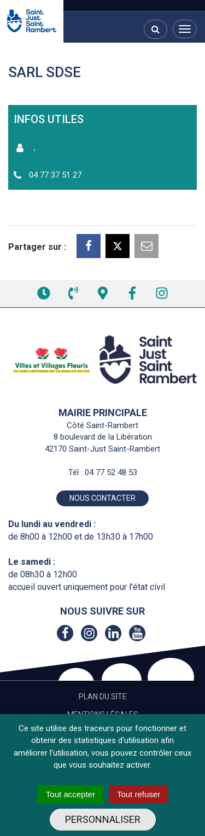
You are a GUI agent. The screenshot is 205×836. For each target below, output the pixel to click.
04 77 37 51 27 (55, 175)
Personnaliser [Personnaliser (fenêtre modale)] (102, 819)
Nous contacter (102, 498)
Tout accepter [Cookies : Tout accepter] (70, 794)
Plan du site (103, 696)
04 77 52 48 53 (111, 472)
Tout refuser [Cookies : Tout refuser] (138, 794)
